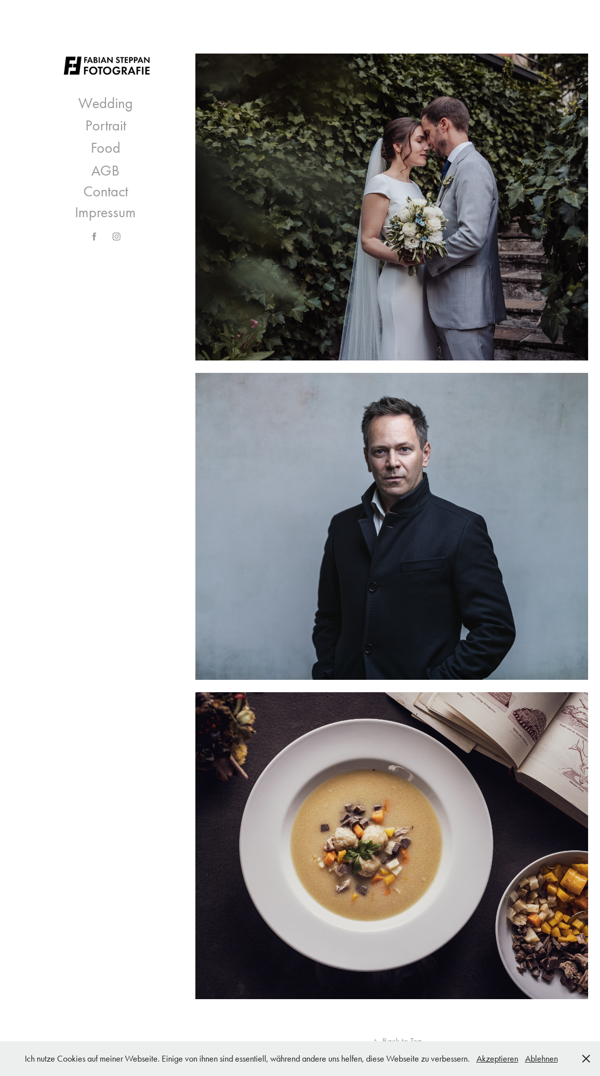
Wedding (105, 103)
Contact (105, 191)
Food (105, 148)
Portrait (105, 125)
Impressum (105, 212)
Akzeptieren (497, 1058)
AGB (105, 170)
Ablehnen (541, 1058)
